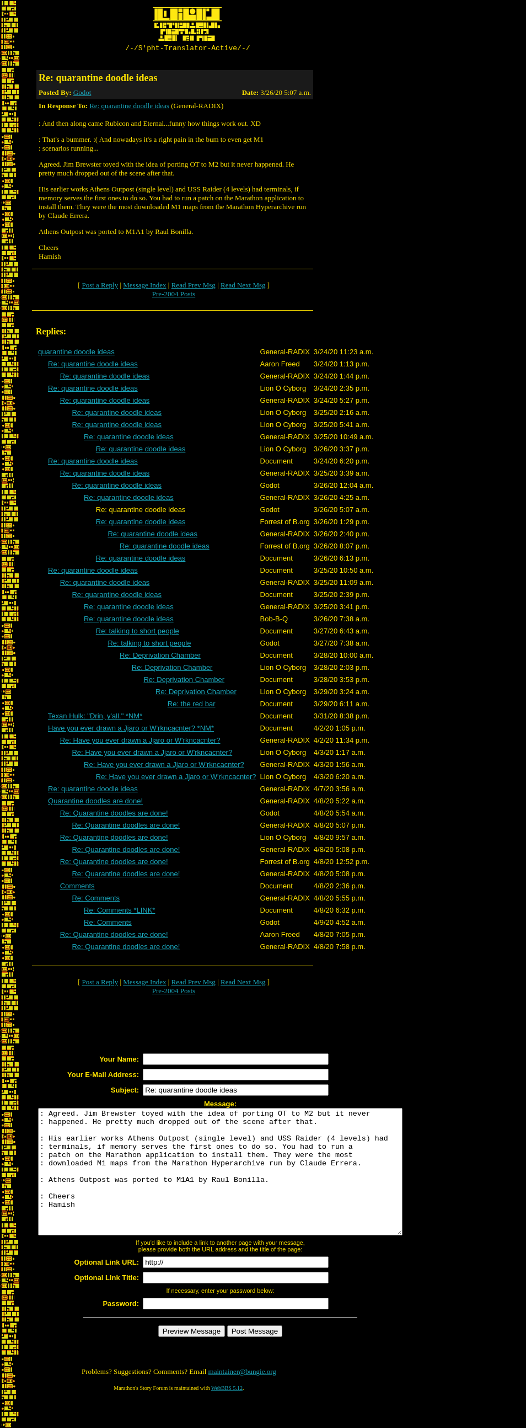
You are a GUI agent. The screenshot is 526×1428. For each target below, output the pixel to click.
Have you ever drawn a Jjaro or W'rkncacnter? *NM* (131, 730)
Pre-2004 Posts (173, 295)
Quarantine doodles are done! (95, 802)
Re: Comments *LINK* (119, 912)
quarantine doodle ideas (76, 353)
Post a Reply (100, 287)
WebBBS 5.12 (227, 1414)
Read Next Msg (243, 287)
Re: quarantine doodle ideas (129, 107)
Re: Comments (96, 900)
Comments (77, 887)
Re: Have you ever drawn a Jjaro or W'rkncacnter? (140, 742)
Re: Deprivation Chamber (160, 657)
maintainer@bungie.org (242, 1398)
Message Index (144, 287)
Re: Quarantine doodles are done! (114, 815)
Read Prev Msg (193, 287)
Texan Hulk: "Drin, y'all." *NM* (95, 717)
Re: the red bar (192, 705)
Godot (82, 94)
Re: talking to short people (137, 632)
